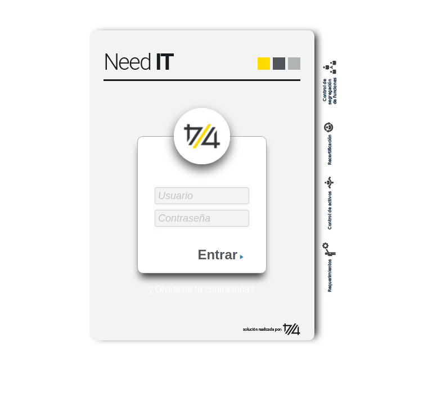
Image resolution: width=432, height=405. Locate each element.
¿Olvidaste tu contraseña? (202, 289)
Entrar (220, 254)
